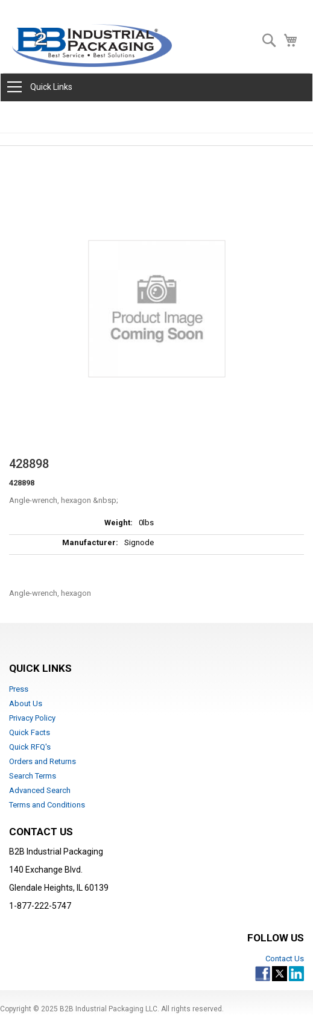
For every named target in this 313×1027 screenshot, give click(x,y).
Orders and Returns (42, 761)
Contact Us (284, 958)
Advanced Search (40, 790)
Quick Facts (29, 732)
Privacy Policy (32, 717)
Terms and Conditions (47, 804)
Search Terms (32, 775)
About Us (25, 703)
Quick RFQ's (30, 746)
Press (18, 689)
